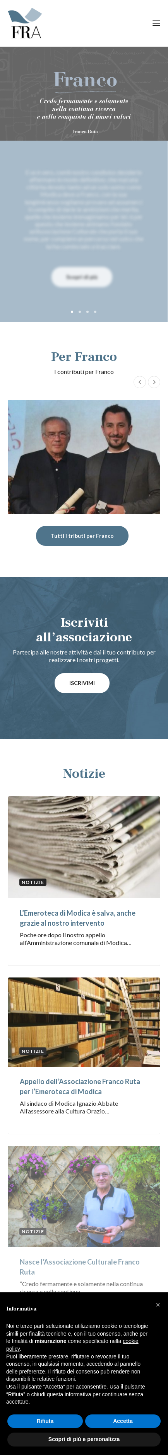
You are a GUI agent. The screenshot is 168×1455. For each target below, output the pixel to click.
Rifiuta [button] (45, 1421)
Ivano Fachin (84, 457)
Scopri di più (82, 277)
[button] (158, 1305)
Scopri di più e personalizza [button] (84, 1439)
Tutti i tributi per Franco (82, 535)
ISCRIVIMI (82, 683)
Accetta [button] (123, 1421)
